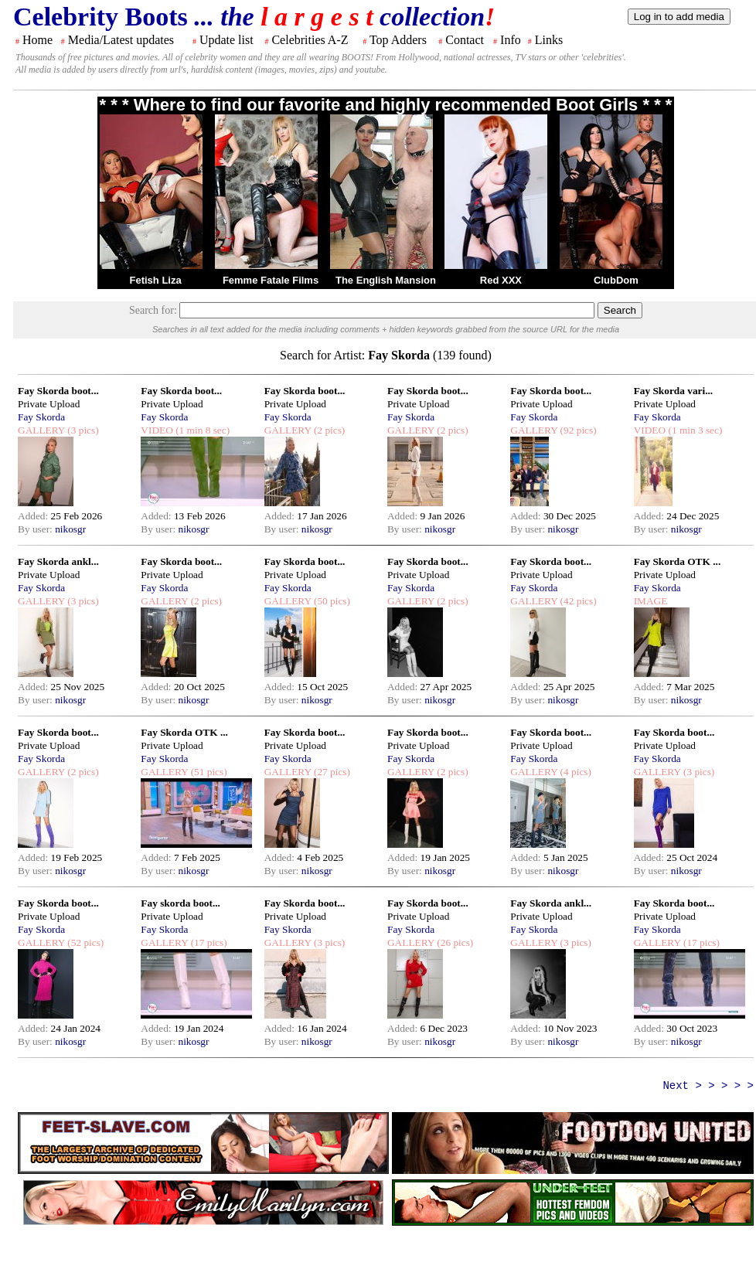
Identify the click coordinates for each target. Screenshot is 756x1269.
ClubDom (616, 280)
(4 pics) (574, 771)
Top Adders (398, 39)
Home (37, 39)
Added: (34, 516)
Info (510, 39)
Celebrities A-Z (309, 39)
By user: (36, 529)
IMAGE (651, 601)
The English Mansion (385, 280)
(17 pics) (207, 942)
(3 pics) (82, 430)
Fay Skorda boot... (58, 390)
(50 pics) (331, 601)
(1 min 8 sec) (201, 430)
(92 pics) (576, 430)
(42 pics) (576, 601)
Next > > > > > (708, 1086)
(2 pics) (329, 430)
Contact (464, 39)
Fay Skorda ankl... (58, 561)
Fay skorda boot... (180, 903)
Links (549, 39)
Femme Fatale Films (270, 280)
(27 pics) (331, 771)
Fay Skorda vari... (673, 390)
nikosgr (70, 529)
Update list (226, 39)
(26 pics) (453, 942)
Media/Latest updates (121, 39)
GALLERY (41, 430)
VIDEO (156, 430)
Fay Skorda (41, 417)
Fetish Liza (155, 280)
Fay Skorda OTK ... (677, 561)
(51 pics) (207, 771)
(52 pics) (84, 942)
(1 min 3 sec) (694, 430)
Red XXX (501, 280)
